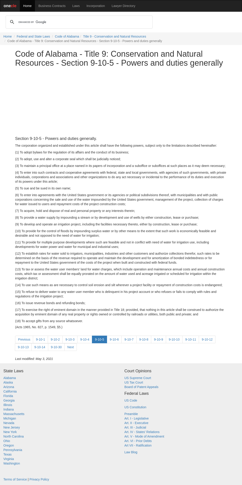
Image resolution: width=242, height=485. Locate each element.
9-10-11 (190, 339)
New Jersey (11, 427)
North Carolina (13, 436)
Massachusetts (13, 414)
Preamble (131, 414)
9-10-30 (56, 347)
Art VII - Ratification (138, 445)
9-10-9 (158, 339)
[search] (78, 22)
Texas (7, 454)
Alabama (9, 378)
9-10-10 (174, 339)
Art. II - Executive (136, 423)
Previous (24, 339)
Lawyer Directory (123, 6)
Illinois (7, 405)
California (10, 391)
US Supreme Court (137, 378)
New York (10, 432)
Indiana (8, 409)
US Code (130, 400)
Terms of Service (15, 479)
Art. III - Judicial (135, 427)
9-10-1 (40, 339)
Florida (8, 396)
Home (27, 6)
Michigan (9, 418)
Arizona (8, 387)
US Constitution (135, 407)
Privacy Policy (39, 479)
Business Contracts (52, 6)
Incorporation (96, 6)
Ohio (6, 441)
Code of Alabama (67, 36)
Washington (11, 463)
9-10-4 (84, 339)
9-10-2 (55, 339)
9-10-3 (69, 339)
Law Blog (130, 452)
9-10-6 (114, 339)
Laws (76, 6)
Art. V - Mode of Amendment (144, 436)
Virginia (8, 459)
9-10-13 (23, 347)
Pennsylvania (12, 450)
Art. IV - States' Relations (142, 432)
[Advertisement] (121, 101)
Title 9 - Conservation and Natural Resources (114, 36)
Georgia (9, 400)
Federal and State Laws (33, 36)
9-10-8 (143, 339)
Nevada (8, 423)
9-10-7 (128, 339)
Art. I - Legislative (136, 418)
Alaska (8, 382)
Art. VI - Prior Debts (138, 441)
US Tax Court (133, 382)
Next (70, 347)
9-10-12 (207, 339)
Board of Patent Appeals (141, 387)
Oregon (8, 445)
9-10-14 (39, 347)
